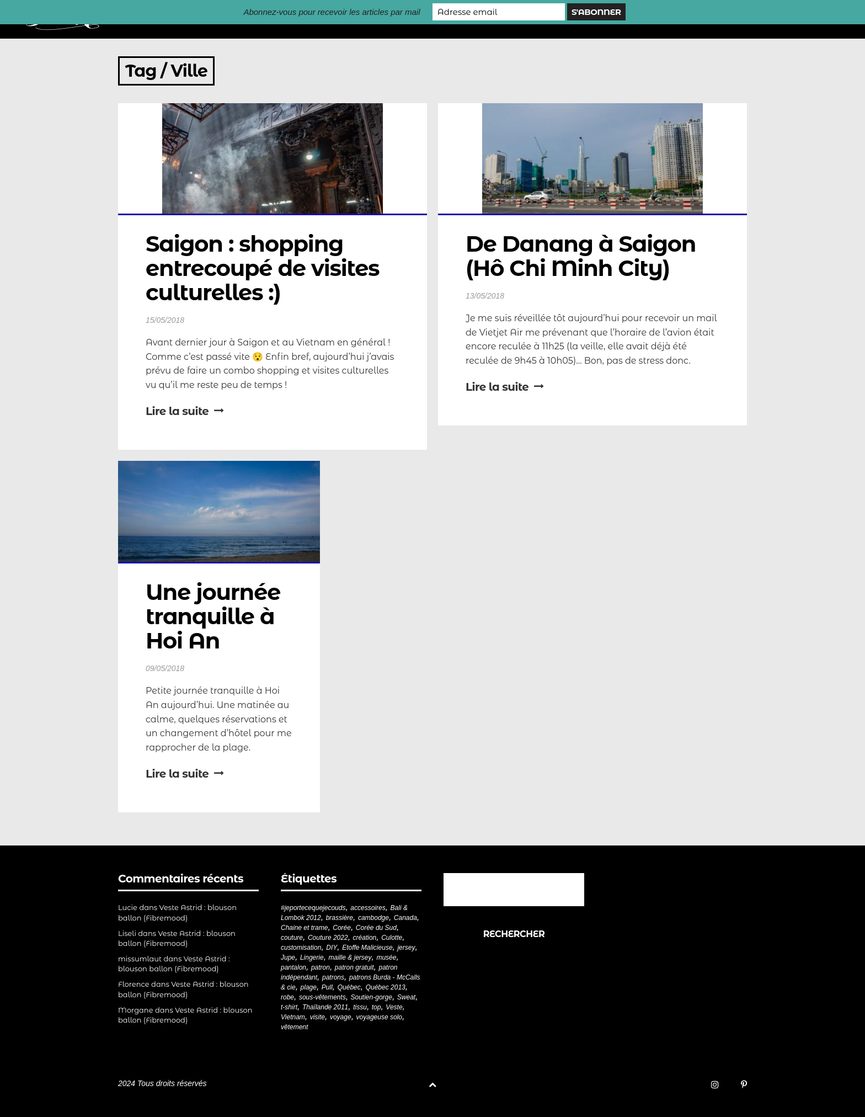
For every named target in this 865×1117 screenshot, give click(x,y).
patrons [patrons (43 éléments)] (333, 977)
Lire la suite (185, 411)
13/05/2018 (485, 295)
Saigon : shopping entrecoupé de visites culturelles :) (265, 268)
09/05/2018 (165, 668)
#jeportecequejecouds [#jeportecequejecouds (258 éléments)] (313, 908)
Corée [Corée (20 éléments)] (342, 928)
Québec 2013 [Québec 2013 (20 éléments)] (385, 987)
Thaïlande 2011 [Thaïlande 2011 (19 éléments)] (325, 1007)
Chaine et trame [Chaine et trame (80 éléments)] (304, 928)
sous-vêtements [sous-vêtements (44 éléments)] (322, 997)
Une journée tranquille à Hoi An (216, 616)
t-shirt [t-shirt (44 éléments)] (289, 1007)
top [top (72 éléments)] (376, 1007)
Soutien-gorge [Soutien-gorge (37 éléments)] (371, 997)
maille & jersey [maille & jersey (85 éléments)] (350, 957)
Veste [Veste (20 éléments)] (394, 1007)
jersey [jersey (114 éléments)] (406, 947)
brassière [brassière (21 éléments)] (339, 918)
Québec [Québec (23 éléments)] (349, 987)
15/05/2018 (165, 320)
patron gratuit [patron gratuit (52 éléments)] (354, 967)
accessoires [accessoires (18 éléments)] (367, 908)
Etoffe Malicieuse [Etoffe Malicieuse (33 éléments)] (367, 947)
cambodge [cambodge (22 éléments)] (373, 918)
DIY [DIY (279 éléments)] (331, 947)
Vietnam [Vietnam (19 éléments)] (293, 1017)
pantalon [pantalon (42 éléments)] (293, 967)
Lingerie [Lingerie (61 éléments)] (312, 957)
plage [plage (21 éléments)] (309, 987)
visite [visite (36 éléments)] (317, 1017)
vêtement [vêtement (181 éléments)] (294, 1027)
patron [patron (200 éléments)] (320, 967)
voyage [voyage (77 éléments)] (340, 1017)
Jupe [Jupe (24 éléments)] (288, 957)
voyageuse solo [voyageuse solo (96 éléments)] (379, 1017)
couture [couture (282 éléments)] (292, 938)
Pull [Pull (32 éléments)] (327, 987)
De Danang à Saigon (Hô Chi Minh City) (583, 255)
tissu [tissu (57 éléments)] (360, 1007)
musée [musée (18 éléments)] (386, 957)
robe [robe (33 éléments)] (287, 997)
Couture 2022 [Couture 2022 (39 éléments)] (328, 938)
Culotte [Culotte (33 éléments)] (391, 938)
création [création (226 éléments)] (365, 938)
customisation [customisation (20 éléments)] (301, 947)
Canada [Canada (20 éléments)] (405, 918)
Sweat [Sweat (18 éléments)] (406, 997)
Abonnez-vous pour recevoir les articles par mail (331, 12)
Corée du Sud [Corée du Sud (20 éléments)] (376, 928)
